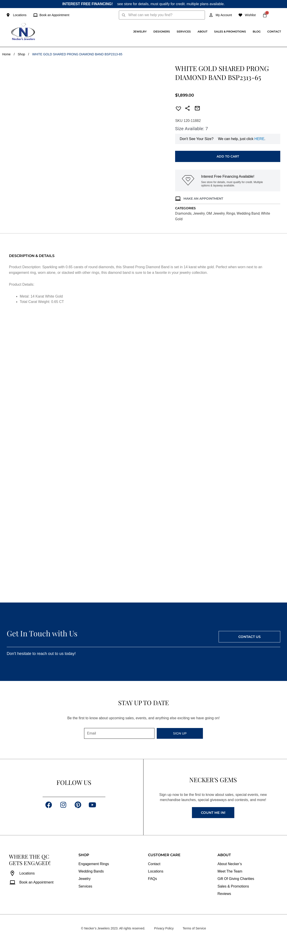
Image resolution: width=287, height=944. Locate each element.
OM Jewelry (215, 213)
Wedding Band (248, 213)
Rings (230, 213)
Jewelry (140, 31)
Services (184, 31)
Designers (161, 31)
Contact (274, 31)
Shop (21, 54)
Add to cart (228, 156)
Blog (257, 31)
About (202, 31)
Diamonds (183, 213)
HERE (259, 139)
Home (6, 54)
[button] (177, 109)
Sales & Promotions (230, 31)
